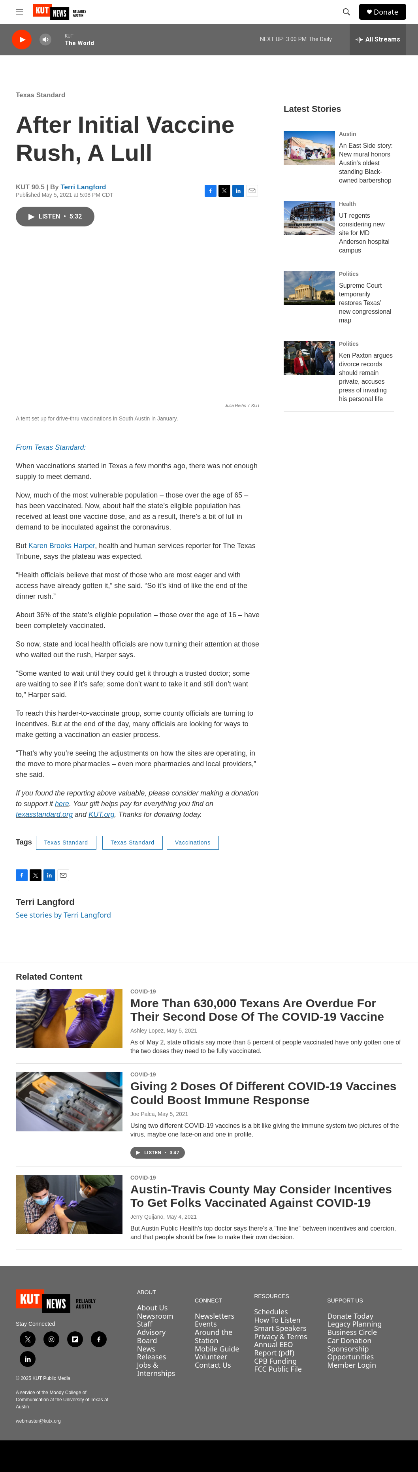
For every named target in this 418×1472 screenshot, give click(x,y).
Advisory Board (151, 1336)
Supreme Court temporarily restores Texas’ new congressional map (365, 303)
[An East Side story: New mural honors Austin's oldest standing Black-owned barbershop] (309, 148)
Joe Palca (142, 1114)
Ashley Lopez (147, 1030)
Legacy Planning (354, 1324)
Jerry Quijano (146, 1217)
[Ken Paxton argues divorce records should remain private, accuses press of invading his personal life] (309, 358)
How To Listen (277, 1320)
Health (347, 204)
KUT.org (101, 814)
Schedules (271, 1311)
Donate (386, 12)
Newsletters (214, 1316)
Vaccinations (193, 842)
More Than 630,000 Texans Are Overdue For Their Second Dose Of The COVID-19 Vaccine (257, 1010)
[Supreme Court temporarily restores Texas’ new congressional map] (309, 288)
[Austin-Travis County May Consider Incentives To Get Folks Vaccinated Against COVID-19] (69, 1204)
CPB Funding (275, 1361)
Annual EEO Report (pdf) (274, 1348)
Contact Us (213, 1365)
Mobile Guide (217, 1348)
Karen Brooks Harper (61, 546)
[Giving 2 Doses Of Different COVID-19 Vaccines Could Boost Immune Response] (69, 1101)
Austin (347, 134)
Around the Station (213, 1336)
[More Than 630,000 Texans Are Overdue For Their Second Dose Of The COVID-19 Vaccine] (69, 1018)
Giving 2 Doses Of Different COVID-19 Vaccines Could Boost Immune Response (263, 1093)
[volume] (45, 40)
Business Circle (352, 1332)
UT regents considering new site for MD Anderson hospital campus (364, 233)
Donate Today (350, 1316)
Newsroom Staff (155, 1320)
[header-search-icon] (346, 11)
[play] (21, 39)
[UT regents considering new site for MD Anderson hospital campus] (309, 218)
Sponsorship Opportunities (350, 1353)
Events (206, 1324)
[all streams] (378, 39)
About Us (152, 1307)
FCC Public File (278, 1369)
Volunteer (211, 1356)
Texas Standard (40, 95)
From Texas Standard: (51, 447)
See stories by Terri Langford (63, 915)
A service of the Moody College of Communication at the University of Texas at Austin (62, 1400)
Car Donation (349, 1340)
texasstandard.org (44, 814)
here (62, 804)
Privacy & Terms (280, 1336)
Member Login (351, 1365)
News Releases (151, 1353)
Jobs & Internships (156, 1369)
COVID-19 (143, 991)
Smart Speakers (280, 1328)
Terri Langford (83, 187)
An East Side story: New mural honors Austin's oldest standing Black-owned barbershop (366, 163)
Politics (349, 274)
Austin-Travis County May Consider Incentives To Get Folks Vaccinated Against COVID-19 (261, 1196)
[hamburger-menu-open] (19, 12)
